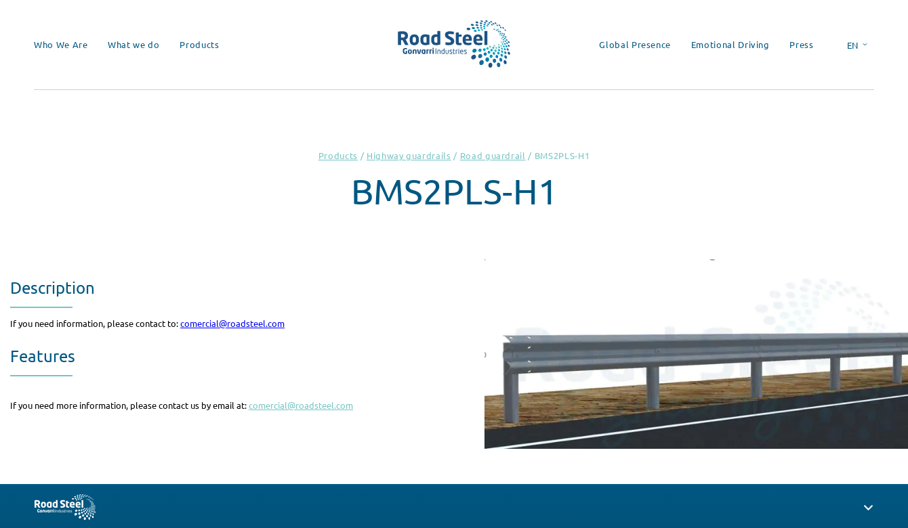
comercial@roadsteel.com (232, 323)
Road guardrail (493, 155)
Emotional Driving (730, 44)
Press (801, 44)
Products (199, 44)
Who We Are (61, 44)
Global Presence (635, 44)
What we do (134, 44)
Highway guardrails (409, 155)
